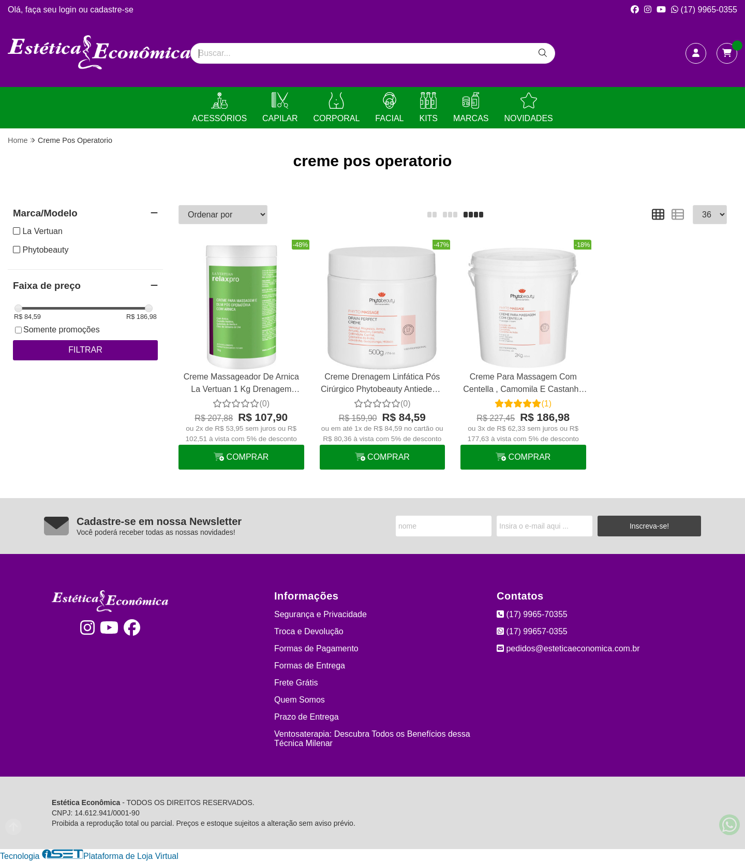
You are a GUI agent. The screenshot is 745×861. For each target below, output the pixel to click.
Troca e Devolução (309, 631)
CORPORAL (337, 107)
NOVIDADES (528, 107)
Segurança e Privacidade (320, 614)
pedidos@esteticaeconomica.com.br (568, 648)
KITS (428, 107)
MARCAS (470, 107)
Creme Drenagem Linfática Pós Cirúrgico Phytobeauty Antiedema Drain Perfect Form (382, 384)
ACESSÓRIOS (219, 107)
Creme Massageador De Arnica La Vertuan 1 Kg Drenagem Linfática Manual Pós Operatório (241, 384)
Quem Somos (299, 699)
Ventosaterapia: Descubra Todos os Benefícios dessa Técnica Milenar (372, 738)
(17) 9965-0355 (704, 9)
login (69, 9)
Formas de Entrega (309, 665)
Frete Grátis (296, 682)
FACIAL (389, 107)
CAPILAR (279, 107)
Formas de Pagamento (316, 648)
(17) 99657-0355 (532, 631)
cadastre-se (111, 9)
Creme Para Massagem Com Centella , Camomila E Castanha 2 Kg (523, 384)
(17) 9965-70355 (532, 614)
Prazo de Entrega (306, 716)
